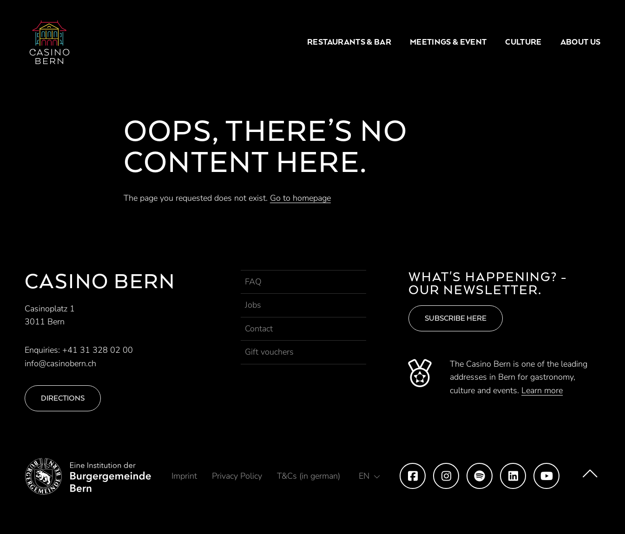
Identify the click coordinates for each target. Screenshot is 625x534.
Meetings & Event (448, 42)
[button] (369, 476)
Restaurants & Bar (349, 42)
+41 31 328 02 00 (97, 350)
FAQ (253, 281)
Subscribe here (456, 318)
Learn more (542, 390)
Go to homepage (300, 198)
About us (580, 42)
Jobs (253, 304)
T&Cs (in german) (308, 475)
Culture (523, 42)
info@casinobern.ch (60, 363)
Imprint (184, 475)
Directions (63, 398)
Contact (259, 328)
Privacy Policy (237, 475)
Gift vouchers (269, 351)
